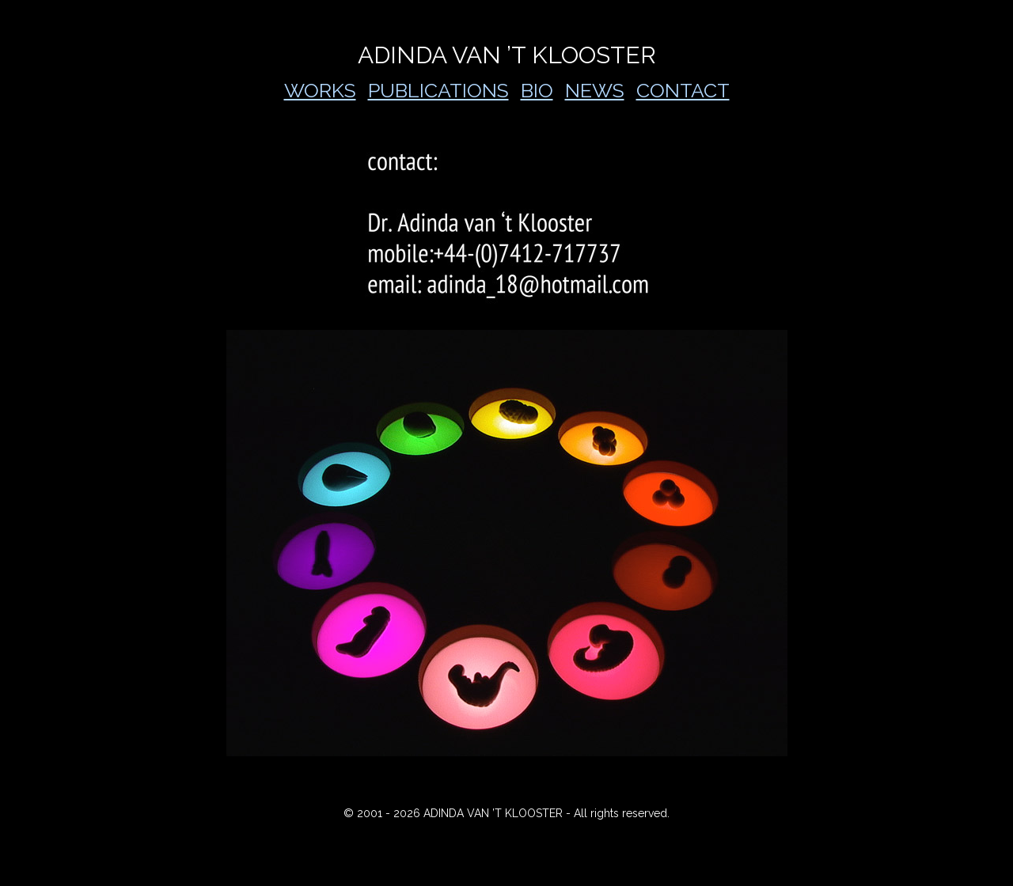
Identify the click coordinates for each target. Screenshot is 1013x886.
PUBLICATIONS (438, 90)
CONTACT (683, 90)
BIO (537, 90)
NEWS (594, 90)
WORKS (320, 90)
